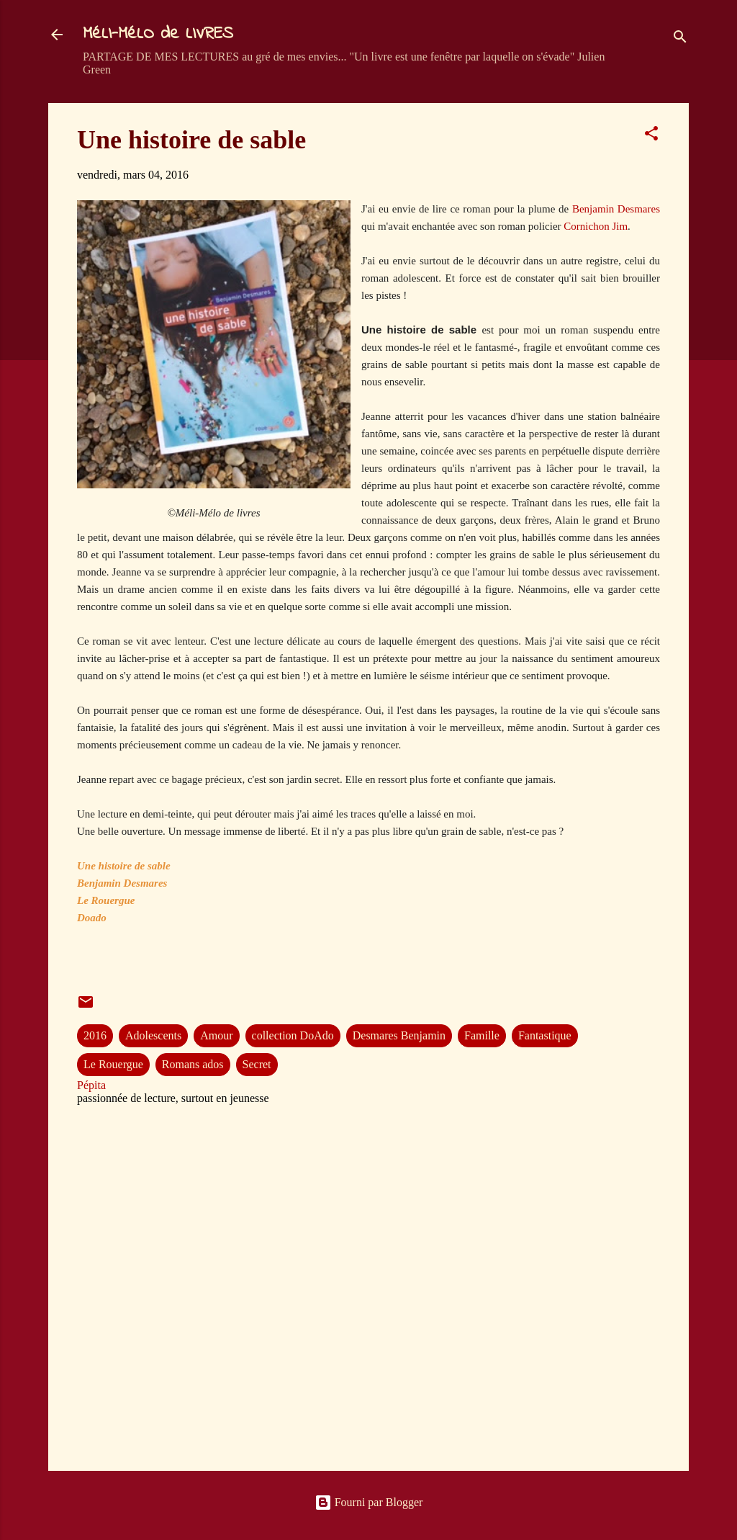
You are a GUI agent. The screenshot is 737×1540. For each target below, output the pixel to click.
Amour (216, 1035)
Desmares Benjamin (399, 1035)
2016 (95, 1035)
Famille (481, 1035)
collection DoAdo (293, 1035)
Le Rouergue (113, 1064)
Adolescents (153, 1035)
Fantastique (544, 1035)
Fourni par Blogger (369, 1502)
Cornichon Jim (596, 226)
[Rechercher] (680, 39)
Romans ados (193, 1064)
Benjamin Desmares (616, 209)
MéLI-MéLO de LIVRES (158, 34)
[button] (651, 136)
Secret (257, 1064)
